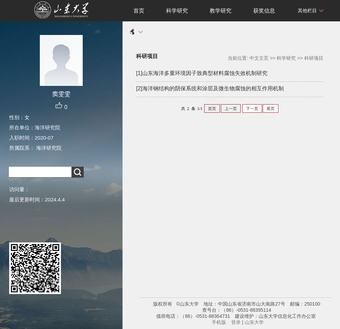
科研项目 (313, 58)
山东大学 (254, 322)
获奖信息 (264, 11)
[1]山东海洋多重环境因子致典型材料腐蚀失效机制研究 (202, 73)
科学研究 (177, 11)
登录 (236, 322)
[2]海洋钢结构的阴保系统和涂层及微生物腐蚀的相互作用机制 (210, 88)
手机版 (219, 322)
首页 (138, 11)
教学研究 (220, 11)
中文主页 (259, 58)
